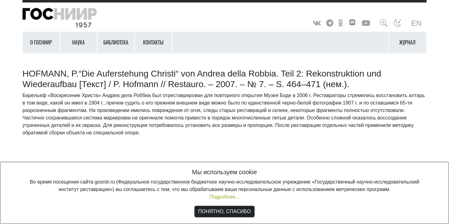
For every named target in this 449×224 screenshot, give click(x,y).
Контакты (153, 42)
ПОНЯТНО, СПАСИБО (224, 211)
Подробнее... (224, 196)
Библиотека (115, 42)
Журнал (407, 42)
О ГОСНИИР (41, 42)
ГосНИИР (67, 18)
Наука (78, 42)
